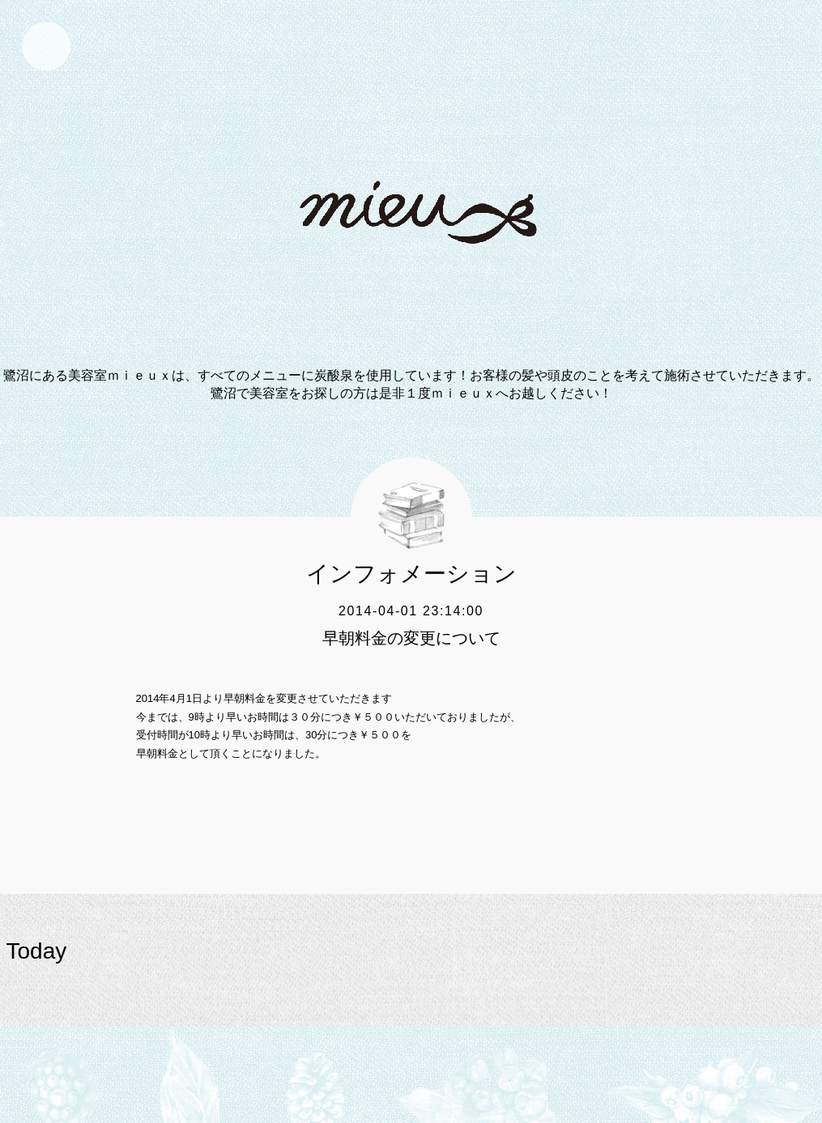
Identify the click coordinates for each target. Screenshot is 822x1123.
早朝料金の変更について (411, 638)
